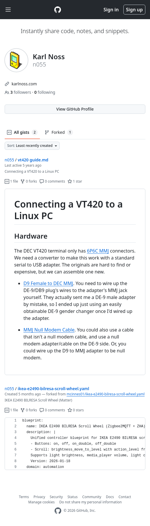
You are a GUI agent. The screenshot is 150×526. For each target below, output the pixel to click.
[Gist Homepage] (57, 9)
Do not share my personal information (90, 502)
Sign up (134, 9)
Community (91, 496)
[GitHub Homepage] (57, 510)
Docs (110, 496)
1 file (11, 181)
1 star (74, 181)
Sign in (111, 9)
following (44, 92)
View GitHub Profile (75, 109)
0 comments (52, 181)
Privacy (39, 496)
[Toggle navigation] (8, 9)
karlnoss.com (24, 84)
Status (72, 496)
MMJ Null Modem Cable (48, 330)
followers (18, 92)
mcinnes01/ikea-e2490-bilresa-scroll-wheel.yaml (105, 394)
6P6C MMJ (98, 251)
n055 (9, 160)
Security (56, 496)
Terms (24, 496)
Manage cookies (41, 502)
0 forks (28, 181)
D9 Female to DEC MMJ (48, 283)
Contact (124, 496)
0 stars (75, 410)
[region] (75, 282)
